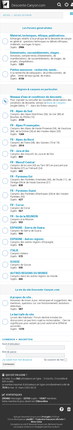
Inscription (25, 339)
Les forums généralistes (37, 28)
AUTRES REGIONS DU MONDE (29, 273)
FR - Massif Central (22, 162)
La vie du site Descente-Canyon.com (37, 289)
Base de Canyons (56, 102)
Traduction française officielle (49, 419)
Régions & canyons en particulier (37, 89)
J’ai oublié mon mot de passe (17, 359)
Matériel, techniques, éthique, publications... (38, 35)
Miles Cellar (36, 422)
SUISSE (15, 261)
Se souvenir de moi (55, 359)
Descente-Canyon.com (28, 5)
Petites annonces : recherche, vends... (34, 69)
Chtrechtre (42, 401)
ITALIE (14, 250)
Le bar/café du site (22, 314)
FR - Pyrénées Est (21, 176)
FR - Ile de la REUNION (24, 216)
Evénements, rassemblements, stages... (35, 52)
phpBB (29, 419)
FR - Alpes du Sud (21, 111)
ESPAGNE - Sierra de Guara (27, 227)
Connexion (8, 339)
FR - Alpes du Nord (22, 139)
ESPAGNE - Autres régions (27, 239)
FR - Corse (17, 205)
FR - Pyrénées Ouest (23, 190)
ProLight (46, 417)
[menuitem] (59, 5)
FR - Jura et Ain (19, 150)
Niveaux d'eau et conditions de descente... (37, 96)
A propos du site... (21, 297)
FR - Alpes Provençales (25, 125)
